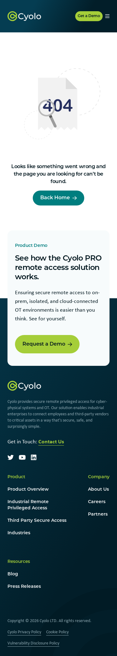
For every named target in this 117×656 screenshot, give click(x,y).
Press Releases (24, 586)
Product (16, 477)
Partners (98, 514)
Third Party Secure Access (36, 520)
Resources (18, 561)
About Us (98, 489)
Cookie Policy (57, 632)
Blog (12, 574)
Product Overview (28, 489)
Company (99, 477)
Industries (18, 533)
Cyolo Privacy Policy (24, 632)
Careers (96, 502)
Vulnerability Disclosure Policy (33, 643)
